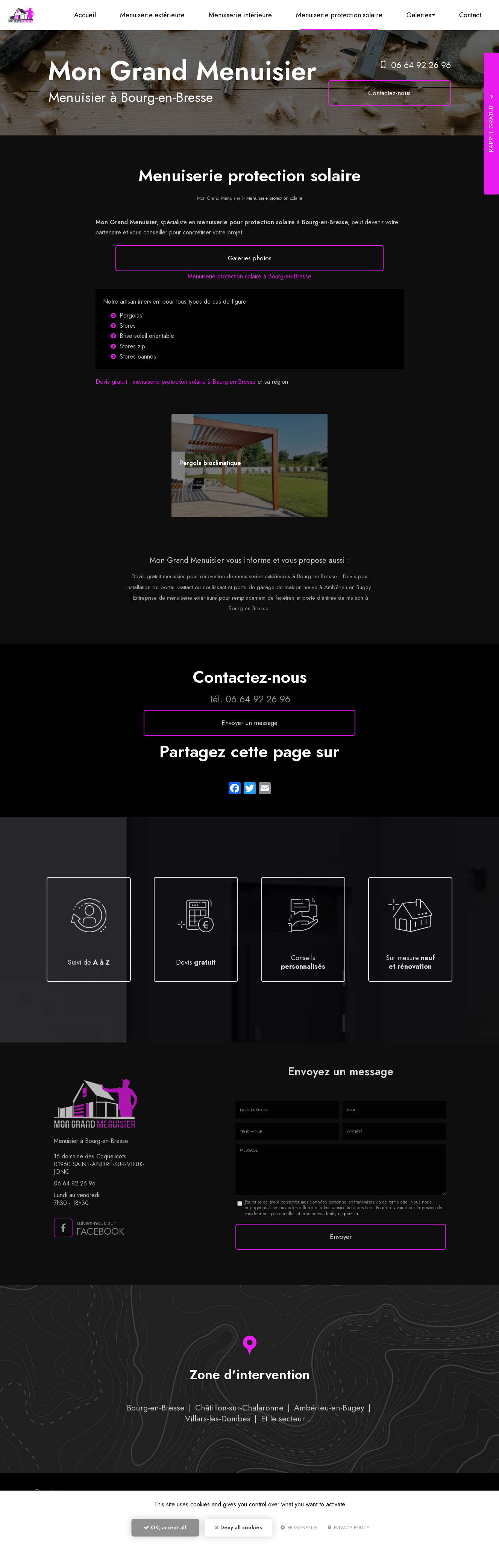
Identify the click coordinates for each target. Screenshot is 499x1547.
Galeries (424, 15)
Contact (471, 15)
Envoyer (341, 1257)
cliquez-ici (348, 1236)
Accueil (98, 15)
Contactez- (398, 92)
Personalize (299, 1530)
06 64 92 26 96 (421, 65)
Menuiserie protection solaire (345, 15)
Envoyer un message (249, 745)
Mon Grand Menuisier (218, 198)
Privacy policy (348, 1530)
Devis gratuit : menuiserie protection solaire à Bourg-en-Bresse (176, 404)
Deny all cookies (238, 1530)
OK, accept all (165, 1530)
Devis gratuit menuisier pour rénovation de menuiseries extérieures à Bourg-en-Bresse (234, 599)
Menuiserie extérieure (163, 15)
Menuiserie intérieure (249, 15)
